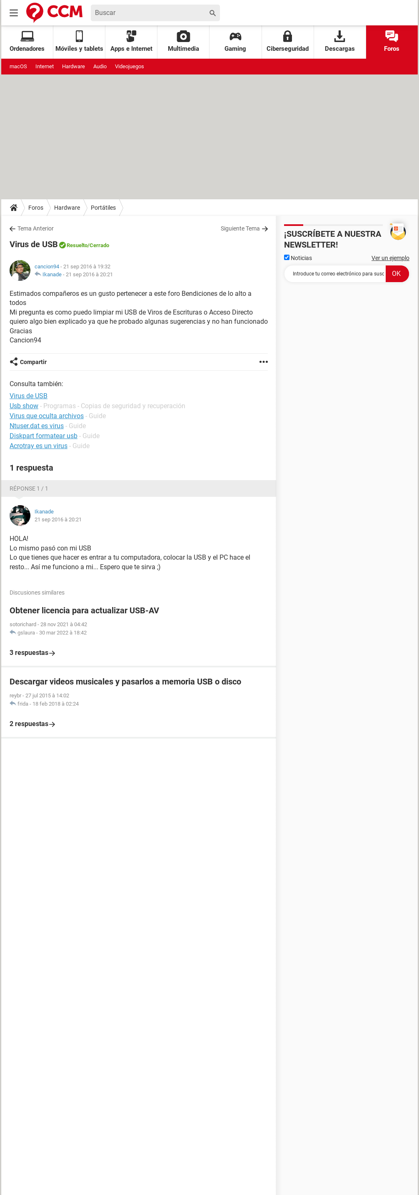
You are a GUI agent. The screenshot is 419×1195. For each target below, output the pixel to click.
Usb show (24, 406)
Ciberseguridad (288, 41)
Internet (44, 66)
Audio (100, 66)
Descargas (340, 41)
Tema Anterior (35, 228)
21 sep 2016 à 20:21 (89, 274)
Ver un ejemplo (390, 258)
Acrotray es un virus (38, 446)
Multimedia (183, 41)
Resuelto (77, 245)
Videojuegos (129, 66)
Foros (391, 41)
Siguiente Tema (240, 228)
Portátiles (103, 207)
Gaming (235, 41)
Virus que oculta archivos (47, 416)
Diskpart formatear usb (43, 436)
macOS (18, 66)
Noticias (298, 258)
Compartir (33, 362)
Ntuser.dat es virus (37, 426)
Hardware (73, 66)
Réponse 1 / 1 (29, 488)
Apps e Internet (131, 41)
